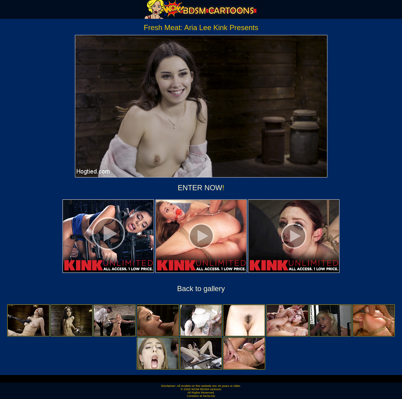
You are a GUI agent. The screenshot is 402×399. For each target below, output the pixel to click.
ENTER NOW (200, 188)
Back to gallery (201, 288)
